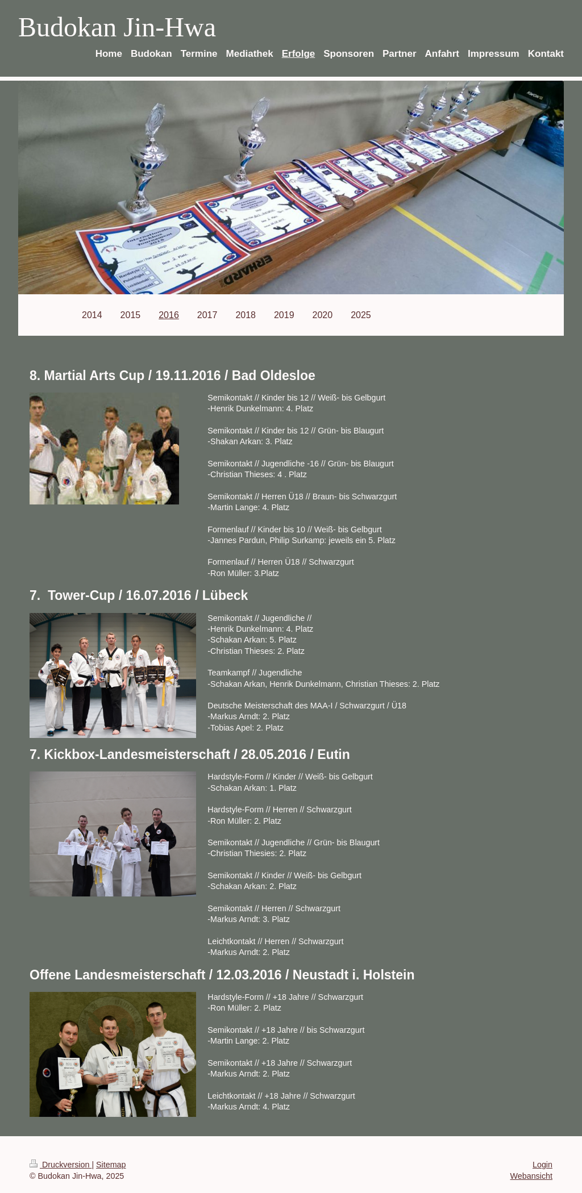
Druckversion (61, 1164)
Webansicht (531, 1176)
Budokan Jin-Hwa (117, 27)
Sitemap (111, 1164)
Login (542, 1164)
